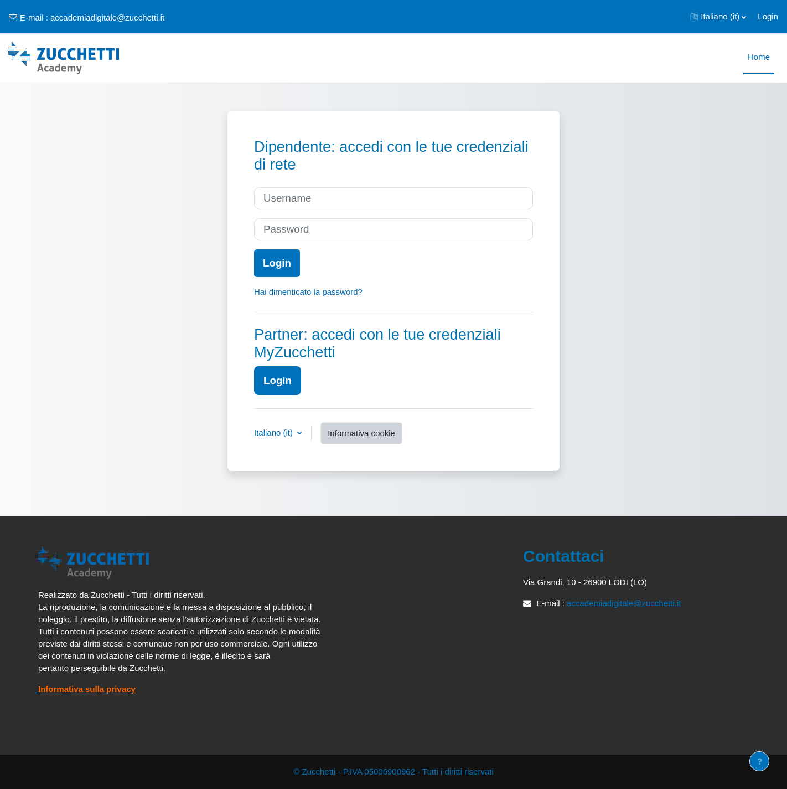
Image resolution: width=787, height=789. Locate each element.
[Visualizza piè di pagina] (759, 761)
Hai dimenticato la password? (308, 291)
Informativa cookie (361, 433)
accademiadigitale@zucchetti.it (107, 17)
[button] (718, 16)
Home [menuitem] (759, 57)
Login (768, 16)
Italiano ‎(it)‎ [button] (274, 432)
